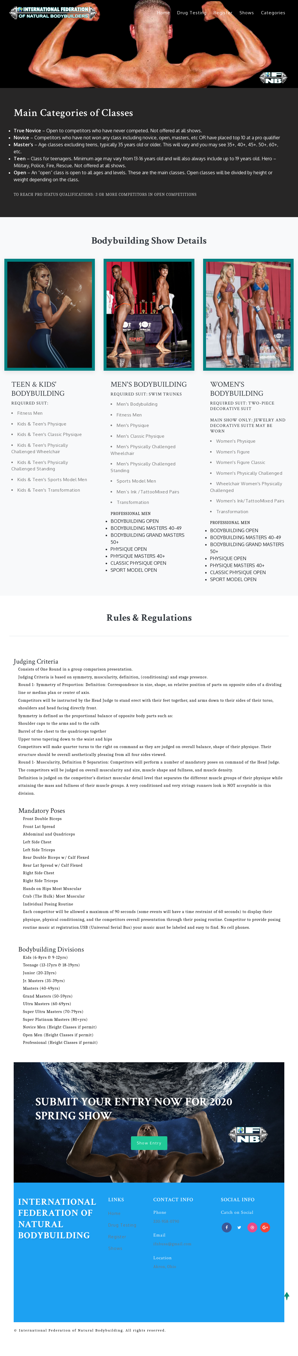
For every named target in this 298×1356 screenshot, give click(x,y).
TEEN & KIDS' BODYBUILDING (38, 388)
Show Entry (149, 1143)
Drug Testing (192, 12)
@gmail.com (179, 1244)
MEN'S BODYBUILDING (149, 384)
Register (223, 12)
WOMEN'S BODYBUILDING (236, 388)
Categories (273, 12)
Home (163, 12)
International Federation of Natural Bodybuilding (57, 1219)
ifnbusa (160, 1244)
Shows (247, 12)
